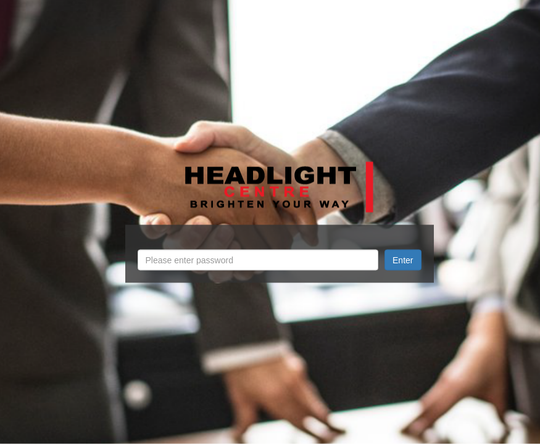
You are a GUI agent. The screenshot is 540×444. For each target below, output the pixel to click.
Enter (403, 260)
